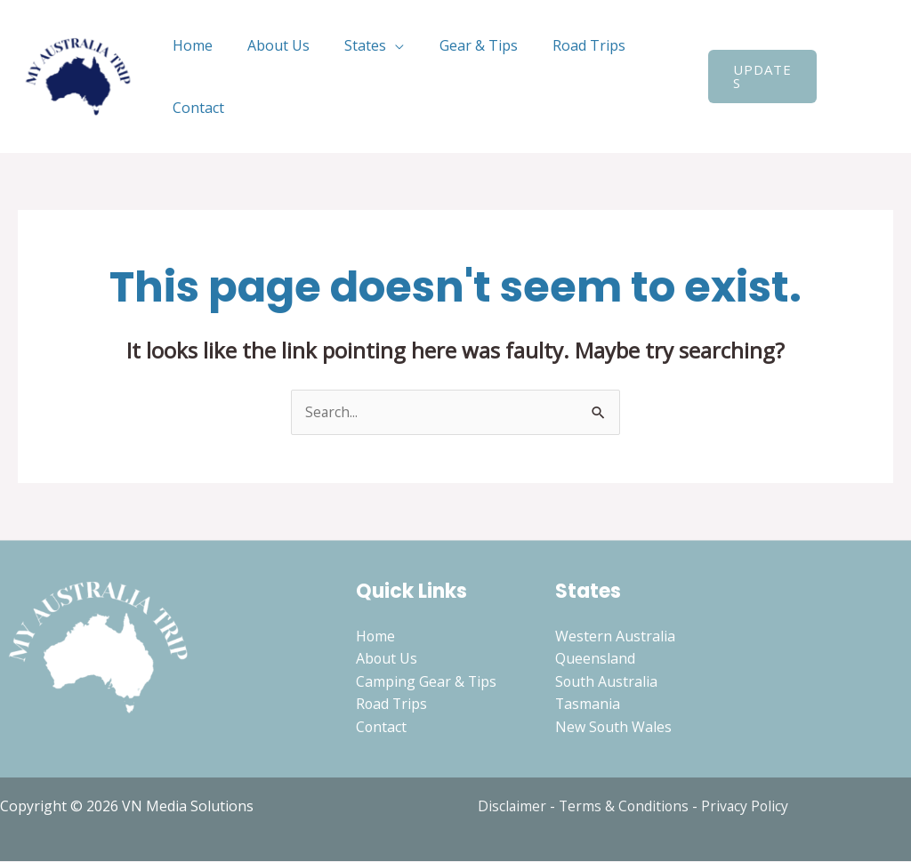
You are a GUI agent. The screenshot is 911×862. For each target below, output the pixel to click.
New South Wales (614, 727)
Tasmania (588, 704)
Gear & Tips (455, 45)
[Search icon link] (841, 76)
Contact (195, 107)
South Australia (606, 681)
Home (189, 45)
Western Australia (615, 636)
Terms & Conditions (626, 807)
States (349, 45)
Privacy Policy (749, 807)
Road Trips (559, 45)
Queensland (595, 659)
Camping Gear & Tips (426, 681)
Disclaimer (512, 807)
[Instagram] (880, 89)
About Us (269, 45)
